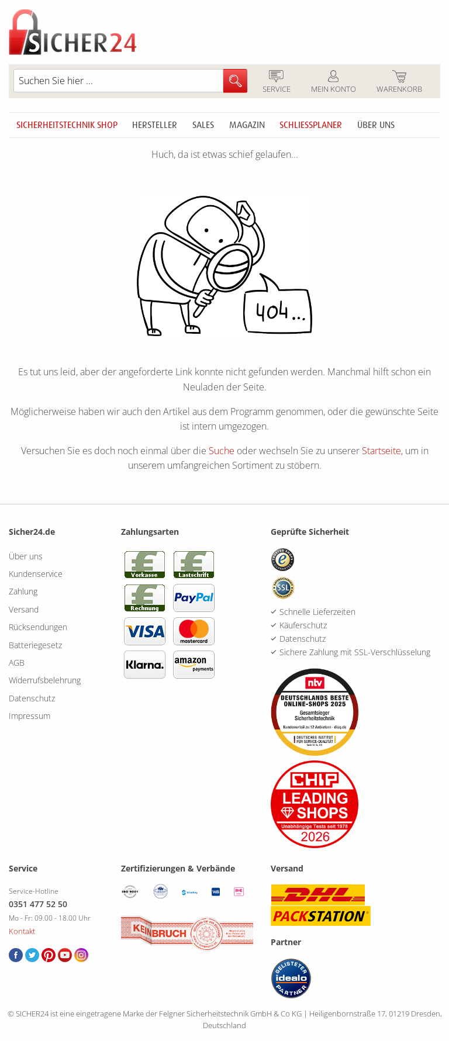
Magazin (247, 125)
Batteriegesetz (35, 645)
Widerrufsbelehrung (45, 680)
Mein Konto (333, 82)
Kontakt (22, 931)
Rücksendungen (38, 626)
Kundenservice (36, 573)
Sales (203, 125)
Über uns (376, 125)
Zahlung (23, 591)
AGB (17, 662)
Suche (221, 450)
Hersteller (154, 125)
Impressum (29, 715)
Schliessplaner (310, 125)
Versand (24, 609)
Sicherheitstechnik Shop (67, 125)
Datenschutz (32, 698)
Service (276, 82)
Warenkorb (399, 82)
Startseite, (382, 450)
